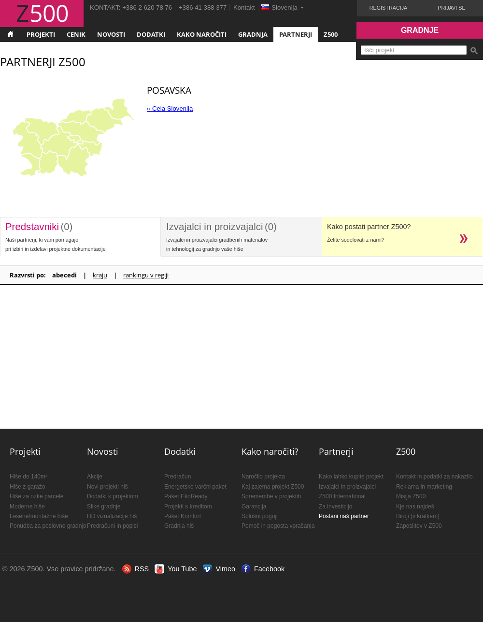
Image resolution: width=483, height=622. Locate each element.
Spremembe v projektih (271, 496)
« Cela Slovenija (170, 108)
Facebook (269, 569)
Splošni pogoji (260, 516)
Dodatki (151, 34)
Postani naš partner (344, 516)
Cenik (76, 34)
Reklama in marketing (424, 486)
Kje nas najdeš (415, 506)
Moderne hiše (27, 506)
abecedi (64, 275)
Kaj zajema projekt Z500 (273, 486)
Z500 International (342, 496)
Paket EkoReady (185, 496)
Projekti (41, 34)
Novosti (111, 34)
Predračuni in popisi (112, 525)
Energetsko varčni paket (195, 486)
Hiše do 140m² (28, 476)
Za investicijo (335, 506)
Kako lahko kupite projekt (351, 476)
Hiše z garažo (27, 486)
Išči (474, 50)
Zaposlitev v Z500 (419, 525)
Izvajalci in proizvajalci (347, 486)
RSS (142, 569)
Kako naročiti (202, 34)
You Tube (182, 569)
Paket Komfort (182, 516)
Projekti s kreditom (188, 506)
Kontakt (244, 7)
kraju (100, 275)
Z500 (331, 34)
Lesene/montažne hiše (39, 516)
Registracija (388, 8)
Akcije (94, 476)
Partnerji (295, 34)
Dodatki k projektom (112, 496)
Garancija (254, 506)
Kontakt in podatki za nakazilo (434, 476)
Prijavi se (451, 8)
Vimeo (225, 569)
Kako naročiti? (270, 451)
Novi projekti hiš (107, 486)
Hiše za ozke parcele (36, 496)
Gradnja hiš (179, 525)
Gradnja (253, 34)
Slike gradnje (103, 506)
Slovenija (284, 7)
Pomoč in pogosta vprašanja (278, 525)
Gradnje (420, 30)
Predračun (177, 476)
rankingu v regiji (146, 275)
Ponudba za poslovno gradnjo (48, 525)
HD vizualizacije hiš (112, 516)
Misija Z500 (411, 496)
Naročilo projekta (263, 476)
